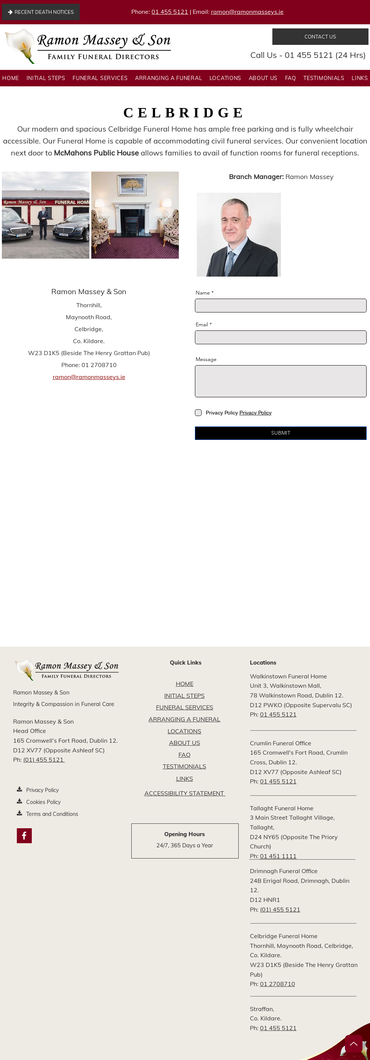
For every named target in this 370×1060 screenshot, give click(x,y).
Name (203, 292)
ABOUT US (184, 742)
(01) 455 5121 (44, 759)
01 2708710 (277, 983)
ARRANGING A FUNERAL (184, 719)
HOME (184, 683)
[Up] (354, 1044)
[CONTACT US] (320, 36)
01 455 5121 (170, 11)
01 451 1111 (278, 856)
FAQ (184, 754)
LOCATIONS (184, 731)
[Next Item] (167, 215)
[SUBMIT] (281, 433)
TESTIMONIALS (184, 766)
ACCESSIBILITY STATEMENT (185, 793)
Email (202, 324)
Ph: (18, 759)
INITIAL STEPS (184, 695)
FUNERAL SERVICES (184, 707)
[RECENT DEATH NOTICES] (41, 12)
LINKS (184, 778)
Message (206, 359)
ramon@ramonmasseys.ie (247, 11)
